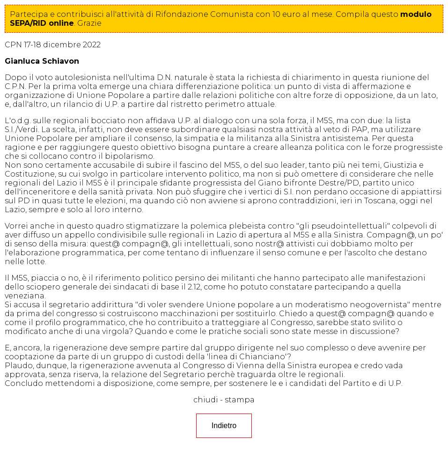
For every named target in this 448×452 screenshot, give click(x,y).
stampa (240, 399)
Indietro (224, 426)
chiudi (205, 399)
